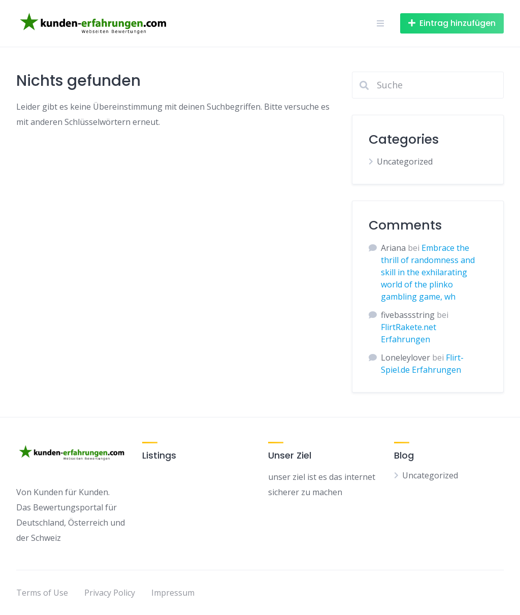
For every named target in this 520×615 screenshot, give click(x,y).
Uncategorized (405, 161)
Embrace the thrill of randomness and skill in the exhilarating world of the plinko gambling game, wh (428, 272)
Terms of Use (42, 592)
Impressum (172, 592)
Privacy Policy (109, 592)
